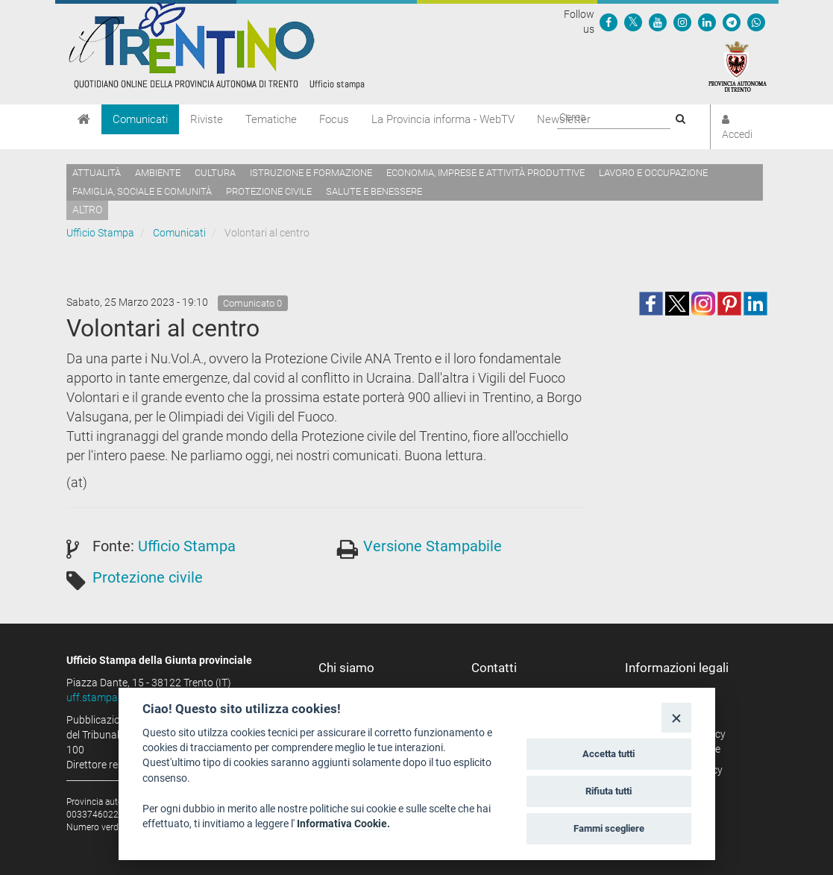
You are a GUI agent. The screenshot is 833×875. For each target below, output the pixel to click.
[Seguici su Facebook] (608, 22)
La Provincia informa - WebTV (443, 119)
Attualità (96, 172)
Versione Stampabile (432, 546)
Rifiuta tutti (608, 791)
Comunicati (140, 119)
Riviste (206, 119)
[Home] (83, 119)
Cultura (215, 172)
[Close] (676, 717)
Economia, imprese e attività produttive (485, 172)
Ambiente (157, 172)
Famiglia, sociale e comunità (142, 191)
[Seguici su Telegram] (731, 22)
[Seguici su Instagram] (682, 22)
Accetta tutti (608, 753)
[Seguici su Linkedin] (707, 22)
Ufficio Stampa (100, 233)
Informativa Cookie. (343, 823)
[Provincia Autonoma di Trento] (737, 66)
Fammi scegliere (608, 828)
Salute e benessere (374, 191)
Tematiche (271, 119)
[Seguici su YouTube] (657, 22)
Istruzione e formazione (311, 172)
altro (87, 210)
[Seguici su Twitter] (633, 22)
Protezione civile (269, 191)
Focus (334, 119)
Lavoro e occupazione (653, 172)
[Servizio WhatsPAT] (756, 22)
